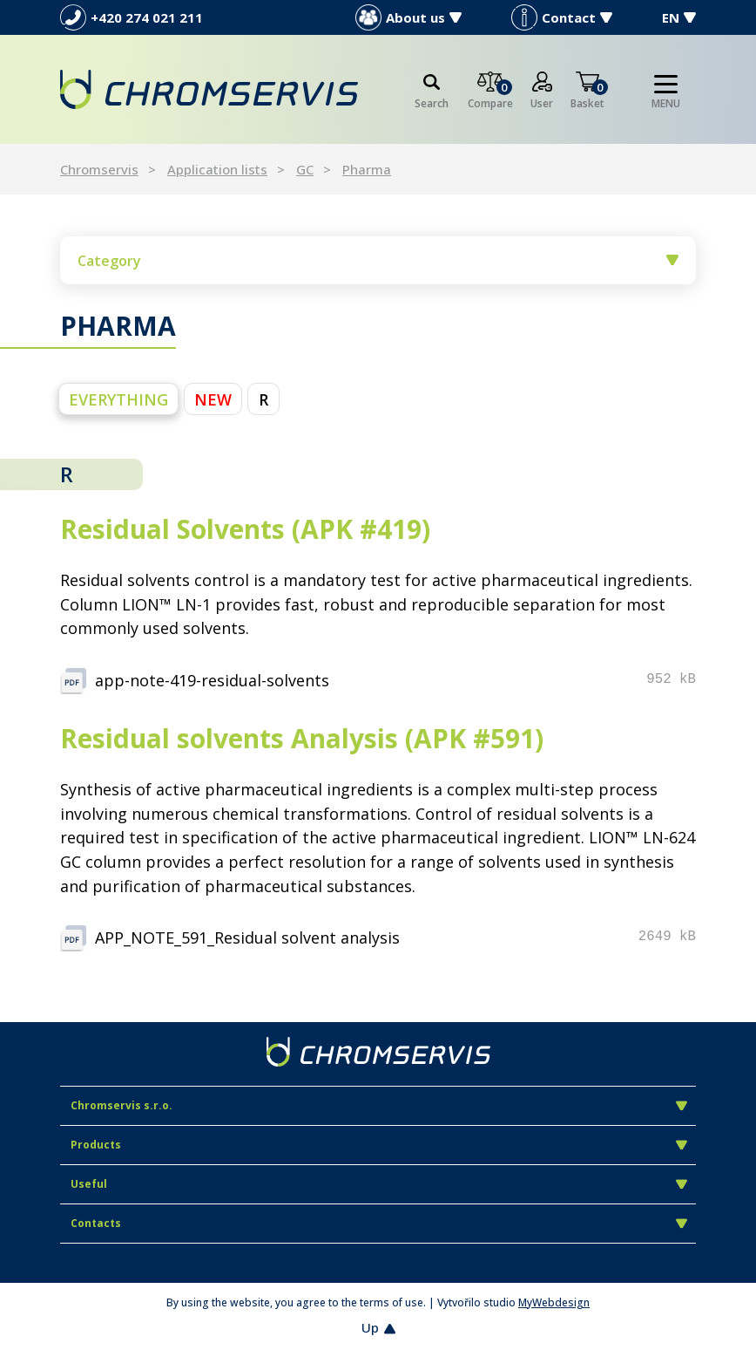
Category (378, 260)
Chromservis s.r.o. (379, 1105)
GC (305, 169)
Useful (379, 1183)
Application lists (217, 169)
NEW (213, 399)
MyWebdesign (554, 1302)
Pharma (366, 169)
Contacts (379, 1223)
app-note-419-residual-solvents (212, 680)
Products (379, 1144)
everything (118, 399)
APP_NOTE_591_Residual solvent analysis (247, 937)
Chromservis (99, 169)
